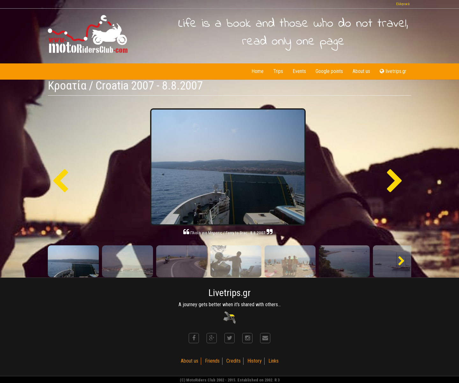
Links (273, 361)
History (254, 361)
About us (361, 71)
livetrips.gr (393, 71)
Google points (329, 71)
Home (257, 71)
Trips (278, 71)
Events (299, 71)
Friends (212, 361)
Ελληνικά (403, 4)
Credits (233, 361)
